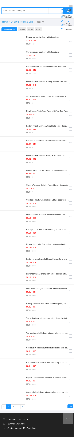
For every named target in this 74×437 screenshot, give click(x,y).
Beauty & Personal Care (22, 22)
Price (38, 29)
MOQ (30, 29)
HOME (68, 10)
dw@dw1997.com (16, 424)
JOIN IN (69, 25)
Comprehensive (9, 29)
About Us (68, 18)
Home (5, 22)
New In (22, 29)
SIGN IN (69, 29)
